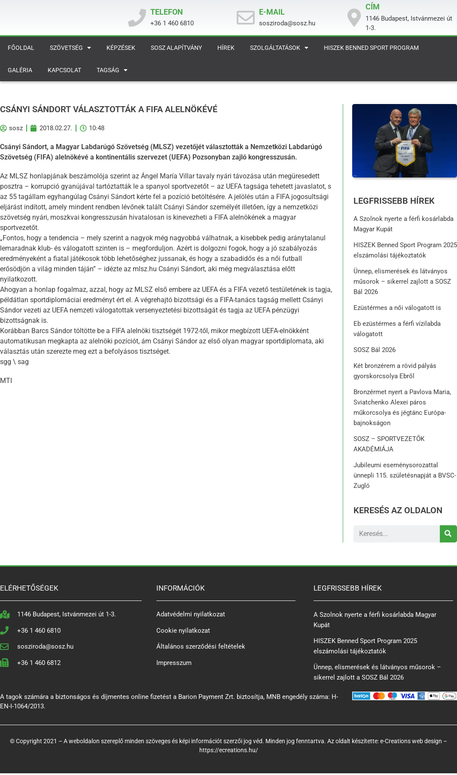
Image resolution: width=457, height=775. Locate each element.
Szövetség (70, 50)
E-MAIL (272, 12)
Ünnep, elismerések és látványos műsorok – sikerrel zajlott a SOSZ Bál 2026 (402, 283)
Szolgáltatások (279, 50)
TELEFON (166, 12)
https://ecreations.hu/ (228, 751)
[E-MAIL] (246, 19)
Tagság (112, 72)
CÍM (373, 7)
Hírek (226, 49)
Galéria (20, 72)
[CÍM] (354, 19)
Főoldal (21, 49)
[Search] (448, 535)
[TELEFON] (137, 19)
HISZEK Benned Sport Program (371, 49)
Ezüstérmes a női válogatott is (398, 309)
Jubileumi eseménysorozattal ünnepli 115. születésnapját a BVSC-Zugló (405, 477)
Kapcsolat (64, 72)
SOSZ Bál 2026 (375, 351)
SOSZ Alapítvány (176, 49)
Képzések (121, 49)
